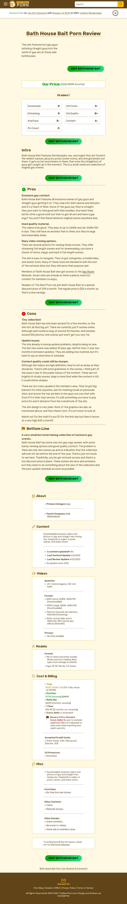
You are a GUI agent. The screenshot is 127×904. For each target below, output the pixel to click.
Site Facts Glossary (60, 844)
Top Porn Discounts (37, 13)
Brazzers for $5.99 (61, 13)
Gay (68, 504)
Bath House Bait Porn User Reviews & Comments (64, 868)
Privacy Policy (68, 888)
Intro (26, 150)
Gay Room (88, 271)
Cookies (48, 888)
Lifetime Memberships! (91, 13)
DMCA (57, 888)
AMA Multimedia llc (58, 515)
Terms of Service (85, 888)
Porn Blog (38, 888)
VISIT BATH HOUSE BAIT (86, 68)
